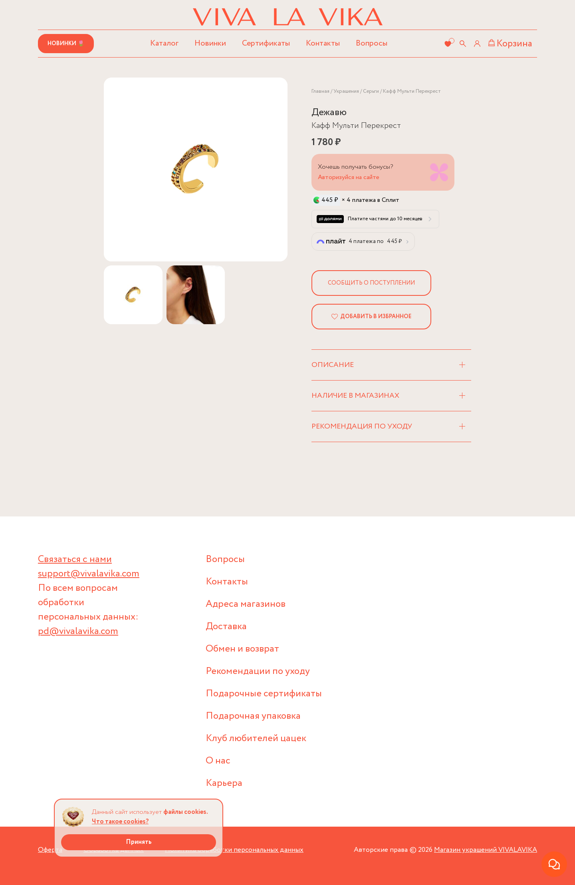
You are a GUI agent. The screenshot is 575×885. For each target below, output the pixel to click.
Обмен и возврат (242, 649)
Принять (139, 842)
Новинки (210, 43)
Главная (320, 91)
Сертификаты (266, 43)
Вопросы (371, 43)
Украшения (346, 91)
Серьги (371, 91)
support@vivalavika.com (88, 574)
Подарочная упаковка (253, 716)
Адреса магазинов (246, 604)
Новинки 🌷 (66, 44)
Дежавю (329, 113)
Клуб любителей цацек (256, 738)
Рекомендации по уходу (258, 671)
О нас (218, 761)
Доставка (226, 627)
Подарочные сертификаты (264, 694)
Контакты (323, 43)
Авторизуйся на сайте (348, 177)
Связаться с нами (75, 559)
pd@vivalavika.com (78, 631)
